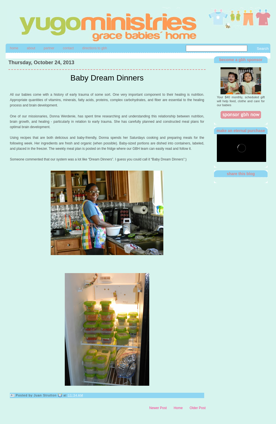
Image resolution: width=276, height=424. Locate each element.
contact (68, 48)
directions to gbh (94, 48)
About (31, 48)
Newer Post (158, 408)
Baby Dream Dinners (107, 77)
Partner (49, 48)
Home (14, 48)
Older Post (198, 408)
